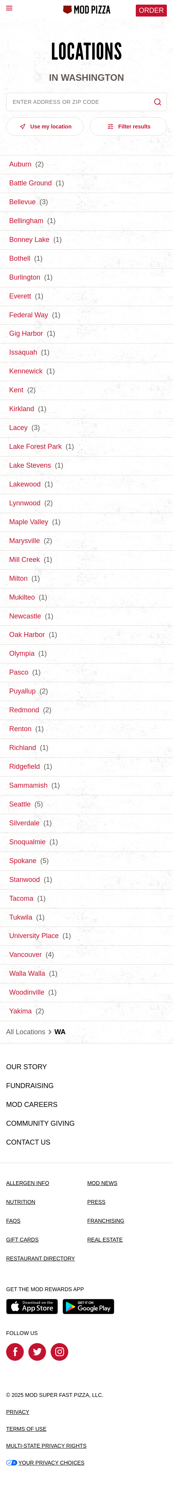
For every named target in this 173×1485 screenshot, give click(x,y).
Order (151, 10)
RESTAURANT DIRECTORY (40, 1258)
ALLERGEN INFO (27, 1183)
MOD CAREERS (32, 1104)
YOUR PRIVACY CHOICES (45, 1463)
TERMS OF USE (26, 1429)
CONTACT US (28, 1142)
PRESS (96, 1202)
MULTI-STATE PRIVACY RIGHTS (46, 1446)
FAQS (13, 1221)
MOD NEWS (102, 1183)
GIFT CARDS (22, 1240)
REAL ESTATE (104, 1240)
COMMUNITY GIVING (40, 1123)
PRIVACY (17, 1412)
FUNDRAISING (30, 1086)
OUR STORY (26, 1067)
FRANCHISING (105, 1221)
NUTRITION (20, 1202)
